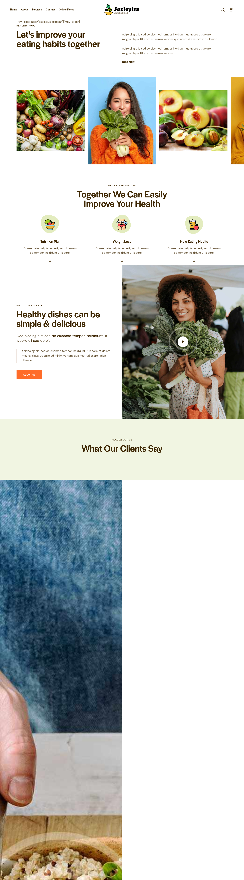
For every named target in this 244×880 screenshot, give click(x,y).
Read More (128, 61)
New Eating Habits (194, 236)
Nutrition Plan (50, 236)
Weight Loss (122, 236)
